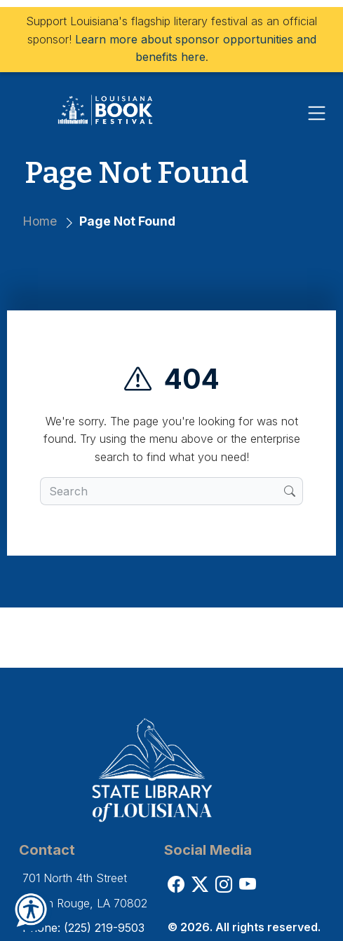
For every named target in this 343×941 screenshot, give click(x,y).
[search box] (162, 491)
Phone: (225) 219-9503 (83, 928)
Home (39, 221)
